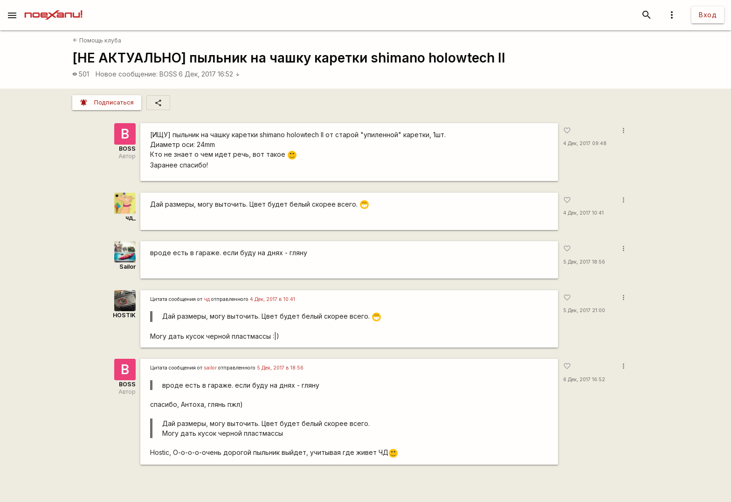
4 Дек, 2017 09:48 (585, 143)
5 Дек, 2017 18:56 (584, 262)
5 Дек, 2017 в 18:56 (280, 368)
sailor (210, 368)
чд (207, 299)
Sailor (127, 266)
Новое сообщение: (127, 74)
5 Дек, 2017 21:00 (584, 310)
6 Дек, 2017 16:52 (209, 74)
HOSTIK (124, 315)
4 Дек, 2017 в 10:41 (272, 299)
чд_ (130, 217)
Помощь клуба (97, 40)
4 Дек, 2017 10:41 (583, 213)
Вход (708, 15)
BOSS (168, 74)
